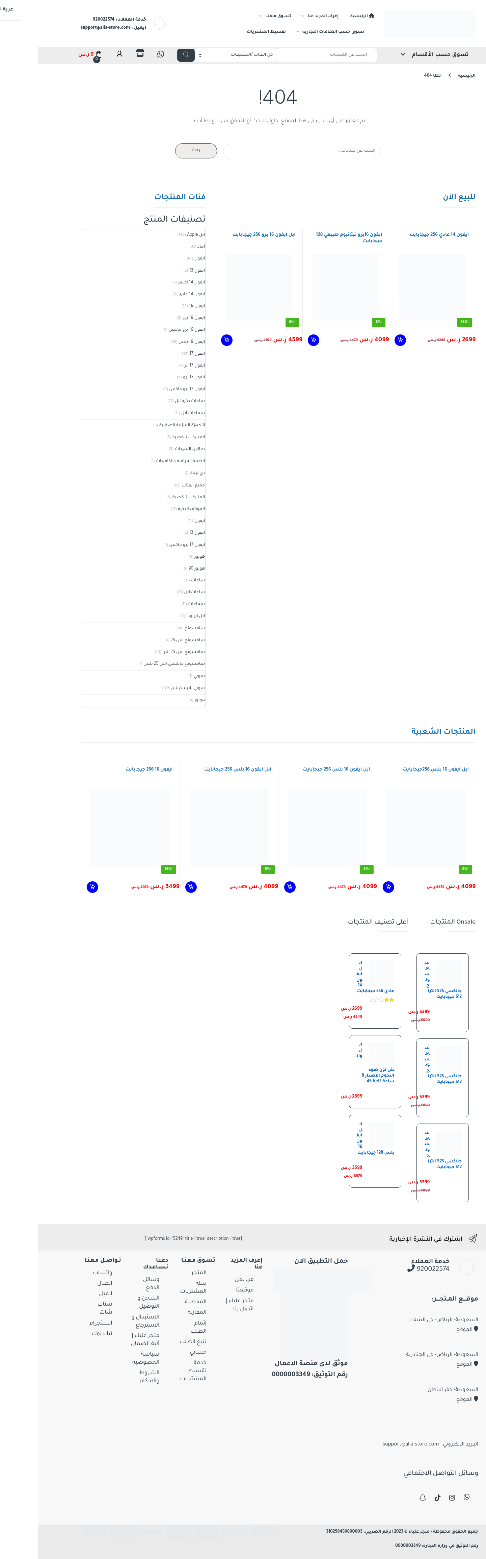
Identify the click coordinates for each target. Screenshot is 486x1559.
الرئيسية (327, 16)
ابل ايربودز (160, 616)
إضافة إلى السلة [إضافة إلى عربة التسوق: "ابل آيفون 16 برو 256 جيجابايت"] (191, 340)
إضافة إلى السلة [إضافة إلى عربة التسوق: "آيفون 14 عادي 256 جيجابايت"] (364, 340)
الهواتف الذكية (156, 509)
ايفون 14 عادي (156, 294)
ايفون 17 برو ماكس (152, 389)
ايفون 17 (162, 354)
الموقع (432, 1330)
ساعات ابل (159, 592)
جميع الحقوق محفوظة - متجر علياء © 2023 (400, 1532)
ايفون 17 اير (159, 365)
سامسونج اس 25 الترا (148, 652)
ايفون (164, 258)
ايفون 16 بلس (156, 342)
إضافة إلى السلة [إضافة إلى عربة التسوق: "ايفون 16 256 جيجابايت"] (56, 887)
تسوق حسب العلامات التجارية (298, 32)
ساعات (163, 580)
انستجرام (65, 1324)
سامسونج (160, 628)
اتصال (69, 1284)
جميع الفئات (158, 485)
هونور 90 (161, 569)
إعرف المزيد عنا (287, 16)
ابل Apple (161, 235)
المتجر (163, 1273)
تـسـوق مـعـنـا (243, 16)
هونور (164, 557)
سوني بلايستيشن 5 (151, 688)
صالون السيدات (155, 449)
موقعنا (209, 1290)
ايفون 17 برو (159, 377)
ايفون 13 (162, 271)
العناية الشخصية (153, 437)
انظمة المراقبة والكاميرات (145, 461)
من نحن (208, 1280)
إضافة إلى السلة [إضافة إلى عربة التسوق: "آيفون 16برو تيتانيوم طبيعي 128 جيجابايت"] (278, 340)
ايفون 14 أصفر (156, 282)
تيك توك (66, 1334)
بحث (161, 150)
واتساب (67, 1273)
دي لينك (162, 473)
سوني (164, 676)
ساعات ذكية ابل (155, 401)
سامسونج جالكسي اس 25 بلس (139, 664)
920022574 (393, 1270)
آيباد (166, 247)
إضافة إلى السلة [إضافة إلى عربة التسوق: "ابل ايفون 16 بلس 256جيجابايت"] (352, 887)
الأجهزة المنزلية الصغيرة (147, 425)
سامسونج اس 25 (152, 640)
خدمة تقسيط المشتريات (158, 1371)
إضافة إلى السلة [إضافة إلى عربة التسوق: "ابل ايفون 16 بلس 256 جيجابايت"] (254, 887)
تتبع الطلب (157, 1342)
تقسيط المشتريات (231, 32)
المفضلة (160, 1302)
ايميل (70, 1294)
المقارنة (162, 1313)
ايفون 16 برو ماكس (152, 330)
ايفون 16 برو (158, 318)
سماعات (161, 604)
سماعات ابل (158, 413)
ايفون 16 (162, 306)
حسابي (163, 1353)
